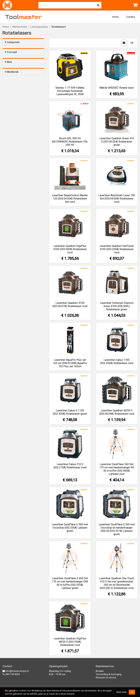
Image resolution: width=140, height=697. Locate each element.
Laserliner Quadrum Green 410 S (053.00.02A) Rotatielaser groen (116, 141)
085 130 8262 (11, 674)
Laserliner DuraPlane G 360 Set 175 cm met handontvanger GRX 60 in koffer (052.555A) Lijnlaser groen (70, 583)
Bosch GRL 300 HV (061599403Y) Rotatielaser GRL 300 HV (70, 141)
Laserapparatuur (39, 26)
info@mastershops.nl (15, 671)
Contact (130, 16)
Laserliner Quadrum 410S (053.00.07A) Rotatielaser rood (69, 304)
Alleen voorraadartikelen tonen (23, 58)
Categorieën (12, 42)
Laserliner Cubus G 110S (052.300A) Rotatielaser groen (70, 412)
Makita (15, 85)
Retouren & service (106, 677)
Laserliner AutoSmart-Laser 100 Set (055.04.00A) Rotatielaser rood (116, 198)
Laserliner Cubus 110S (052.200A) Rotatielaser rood (116, 361)
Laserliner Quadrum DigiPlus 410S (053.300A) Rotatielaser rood (70, 249)
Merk (8, 71)
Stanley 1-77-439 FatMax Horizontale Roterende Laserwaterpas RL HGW (69, 91)
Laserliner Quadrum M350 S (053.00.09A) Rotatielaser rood (116, 412)
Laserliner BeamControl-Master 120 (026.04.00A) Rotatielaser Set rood (70, 198)
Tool (23, 17)
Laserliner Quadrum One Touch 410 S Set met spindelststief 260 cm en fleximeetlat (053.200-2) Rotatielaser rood (116, 583)
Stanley (15, 90)
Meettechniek (20, 26)
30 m (14, 105)
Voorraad (11, 52)
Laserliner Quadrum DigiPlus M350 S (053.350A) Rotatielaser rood (70, 642)
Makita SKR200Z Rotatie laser (116, 87)
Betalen (100, 671)
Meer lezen (121, 692)
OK (132, 692)
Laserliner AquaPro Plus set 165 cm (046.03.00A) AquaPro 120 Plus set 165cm (70, 363)
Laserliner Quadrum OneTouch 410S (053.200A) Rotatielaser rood (117, 249)
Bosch (15, 77)
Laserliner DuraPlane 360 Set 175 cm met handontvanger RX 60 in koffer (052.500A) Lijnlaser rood (116, 469)
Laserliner (17, 81)
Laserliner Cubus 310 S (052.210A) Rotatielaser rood (69, 466)
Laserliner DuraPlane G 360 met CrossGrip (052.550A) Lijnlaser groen (70, 527)
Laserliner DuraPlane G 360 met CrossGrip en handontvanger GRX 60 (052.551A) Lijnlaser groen (117, 529)
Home (115, 16)
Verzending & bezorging (108, 674)
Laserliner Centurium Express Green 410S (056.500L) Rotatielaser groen (116, 306)
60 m (14, 110)
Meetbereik (11, 99)
